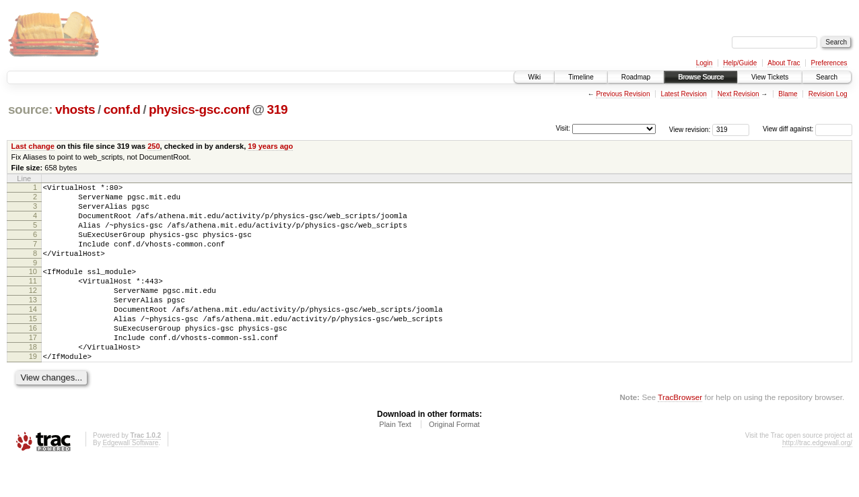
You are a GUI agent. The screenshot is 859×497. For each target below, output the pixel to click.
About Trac (783, 63)
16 (33, 356)
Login (704, 63)
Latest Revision (683, 94)
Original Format (454, 461)
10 (33, 288)
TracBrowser (680, 433)
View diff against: (807, 129)
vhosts (75, 109)
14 (33, 333)
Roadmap (635, 77)
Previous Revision (623, 94)
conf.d (122, 109)
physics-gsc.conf (199, 109)
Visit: (562, 128)
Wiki (534, 77)
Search (826, 77)
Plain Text (395, 461)
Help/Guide (740, 63)
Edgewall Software (130, 479)
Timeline (580, 77)
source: (30, 109)
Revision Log (828, 94)
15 (33, 345)
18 (33, 379)
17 (33, 368)
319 (277, 109)
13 (33, 322)
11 (33, 299)
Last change (33, 146)
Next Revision (738, 94)
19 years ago (270, 146)
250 (153, 146)
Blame (787, 94)
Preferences (829, 63)
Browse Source (701, 77)
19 (33, 391)
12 (33, 310)
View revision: (690, 129)
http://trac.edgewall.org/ (817, 479)
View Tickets (769, 77)
